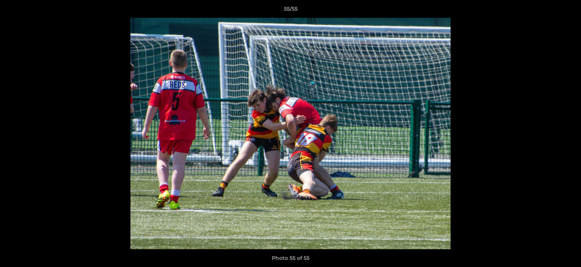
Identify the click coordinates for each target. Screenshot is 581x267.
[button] (567, 10)
